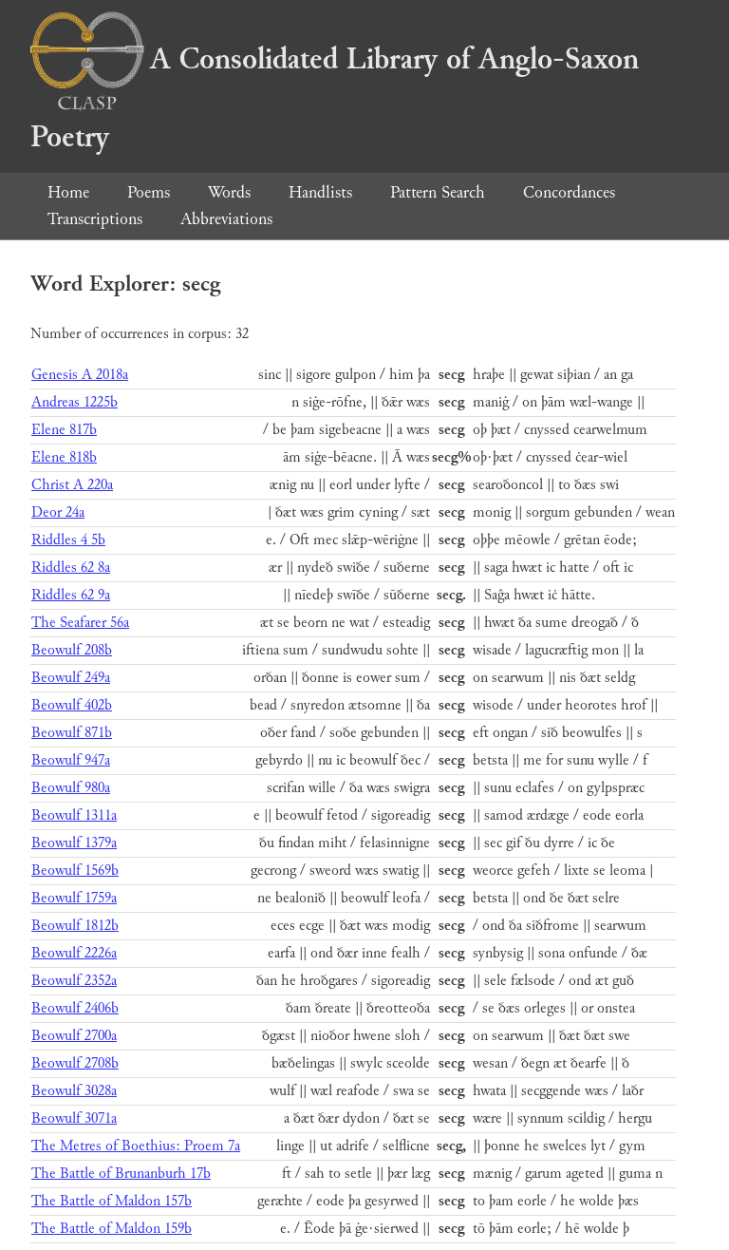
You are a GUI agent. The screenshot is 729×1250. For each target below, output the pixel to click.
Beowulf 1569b (75, 870)
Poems (148, 192)
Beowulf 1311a (74, 815)
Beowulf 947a (70, 760)
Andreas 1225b (74, 402)
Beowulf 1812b (75, 926)
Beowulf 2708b (75, 1063)
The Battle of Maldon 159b (111, 1229)
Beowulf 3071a (74, 1118)
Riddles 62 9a (70, 595)
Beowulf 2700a (74, 1036)
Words (229, 192)
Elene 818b (64, 457)
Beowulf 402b (71, 705)
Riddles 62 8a (70, 567)
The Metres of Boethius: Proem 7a (135, 1146)
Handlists (320, 192)
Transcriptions (94, 219)
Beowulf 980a (70, 788)
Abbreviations (226, 219)
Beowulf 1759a (74, 898)
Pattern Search (437, 192)
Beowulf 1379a (74, 843)
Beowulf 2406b (75, 1008)
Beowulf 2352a (74, 981)
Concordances (569, 192)
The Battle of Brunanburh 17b (121, 1173)
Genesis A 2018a (79, 375)
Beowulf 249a (70, 678)
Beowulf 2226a (74, 953)
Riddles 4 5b (68, 540)
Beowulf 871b (71, 733)
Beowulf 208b (71, 650)
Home (68, 192)
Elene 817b (64, 430)
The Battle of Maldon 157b (111, 1201)
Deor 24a (57, 512)
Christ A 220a (72, 485)
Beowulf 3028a (74, 1091)
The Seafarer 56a (80, 623)
